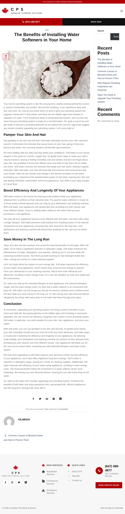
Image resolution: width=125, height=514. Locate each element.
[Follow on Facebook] (7, 484)
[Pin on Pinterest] (55, 399)
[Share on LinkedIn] (63, 399)
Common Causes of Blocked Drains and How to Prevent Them (108, 75)
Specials (76, 477)
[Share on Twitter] (39, 399)
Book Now (96, 22)
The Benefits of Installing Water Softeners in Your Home (109, 63)
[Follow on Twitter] (24, 484)
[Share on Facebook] (30, 399)
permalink (64, 410)
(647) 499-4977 (31, 21)
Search (101, 31)
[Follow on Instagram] (15, 484)
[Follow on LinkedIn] (15, 492)
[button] (121, 11)
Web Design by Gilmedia (112, 510)
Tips (47, 30)
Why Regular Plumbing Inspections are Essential (109, 86)
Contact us (77, 481)
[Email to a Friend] (47, 399)
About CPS (77, 472)
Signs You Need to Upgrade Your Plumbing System (109, 98)
